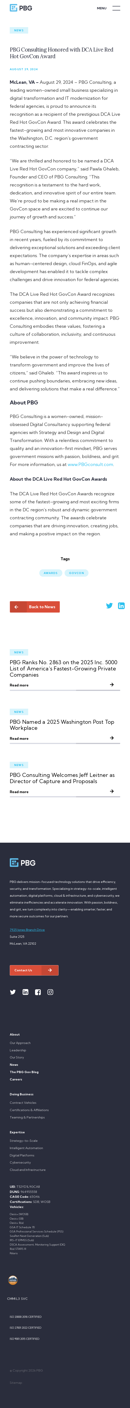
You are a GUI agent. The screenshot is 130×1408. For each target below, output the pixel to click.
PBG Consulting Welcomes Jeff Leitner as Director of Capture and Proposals (62, 778)
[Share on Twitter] (103, 605)
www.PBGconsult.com (90, 464)
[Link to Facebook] (38, 992)
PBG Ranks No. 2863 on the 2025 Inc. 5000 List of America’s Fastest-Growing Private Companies (64, 668)
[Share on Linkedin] (115, 605)
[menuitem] (65, 1047)
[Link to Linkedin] (25, 992)
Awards (51, 573)
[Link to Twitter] (13, 992)
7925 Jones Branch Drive (27, 930)
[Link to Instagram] (50, 992)
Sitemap (16, 1383)
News (19, 30)
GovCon (76, 573)
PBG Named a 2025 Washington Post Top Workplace (62, 724)
